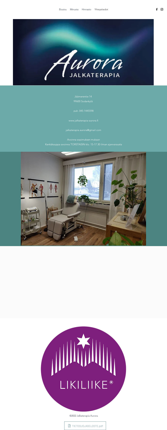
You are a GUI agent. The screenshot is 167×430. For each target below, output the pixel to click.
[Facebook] (156, 9)
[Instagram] (162, 9)
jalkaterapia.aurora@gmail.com (83, 130)
